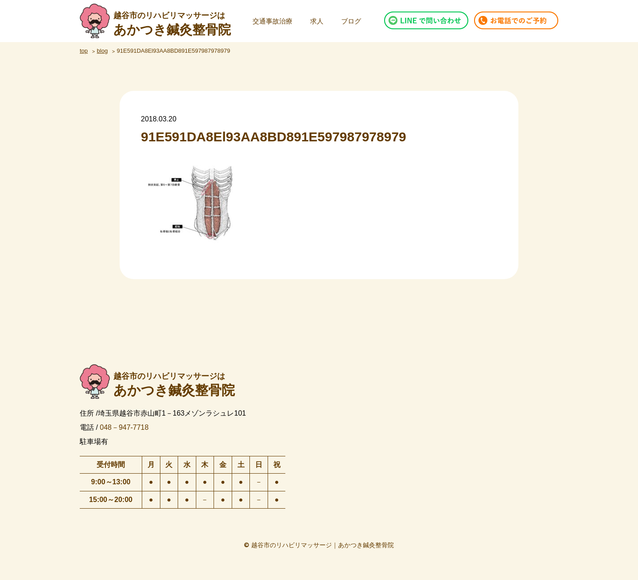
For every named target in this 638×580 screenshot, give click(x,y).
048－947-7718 (124, 427)
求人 (316, 21)
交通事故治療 (272, 21)
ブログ (351, 21)
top (84, 50)
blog (102, 50)
